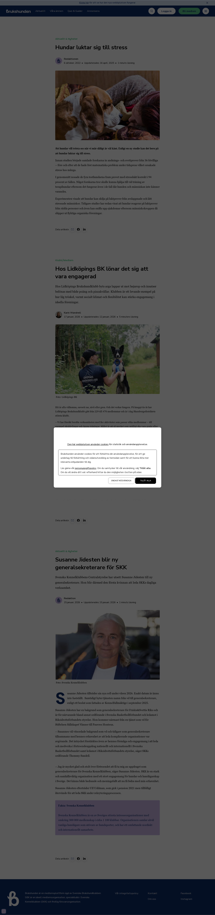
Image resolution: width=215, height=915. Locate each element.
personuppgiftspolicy (85, 468)
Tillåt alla (145, 481)
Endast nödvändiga (121, 481)
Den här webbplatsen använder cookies (88, 444)
